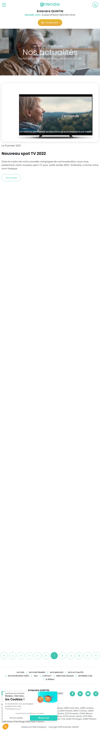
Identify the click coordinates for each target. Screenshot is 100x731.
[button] (5, 726)
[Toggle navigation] (4, 5)
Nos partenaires (37, 672)
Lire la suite (11, 177)
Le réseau (50, 679)
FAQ (36, 676)
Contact (47, 676)
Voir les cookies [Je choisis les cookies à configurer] (16, 718)
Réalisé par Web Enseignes (33, 727)
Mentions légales (65, 676)
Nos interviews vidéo (18, 676)
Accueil (20, 672)
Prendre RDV (50, 22)
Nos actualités (75, 672)
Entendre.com (85, 676)
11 (87, 655)
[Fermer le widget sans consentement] (15, 693)
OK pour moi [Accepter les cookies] (43, 718)
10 (79, 655)
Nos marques (56, 672)
